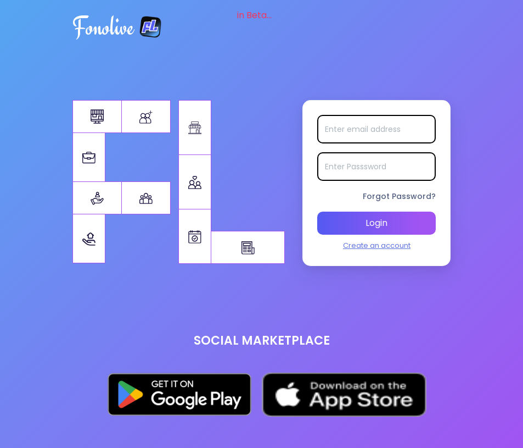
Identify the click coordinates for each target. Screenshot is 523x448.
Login (376, 223)
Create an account (376, 245)
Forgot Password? (399, 196)
